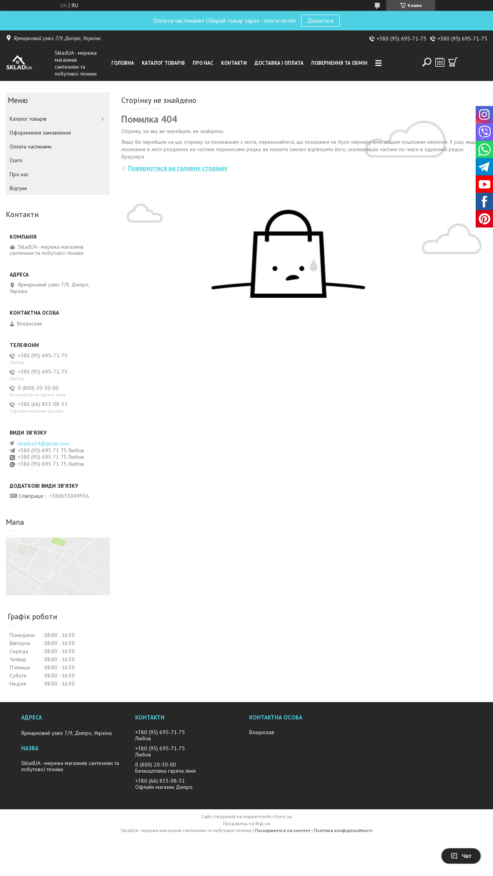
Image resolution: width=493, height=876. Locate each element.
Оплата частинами (31, 146)
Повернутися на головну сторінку (177, 168)
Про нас (203, 63)
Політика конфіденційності (343, 830)
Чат (461, 855)
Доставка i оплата (279, 63)
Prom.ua (283, 816)
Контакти (234, 63)
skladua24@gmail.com (43, 443)
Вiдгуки (18, 188)
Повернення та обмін (339, 63)
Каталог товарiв (163, 63)
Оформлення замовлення (40, 132)
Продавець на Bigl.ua (246, 823)
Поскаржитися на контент (282, 830)
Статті (16, 160)
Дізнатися (320, 20)
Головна (122, 63)
